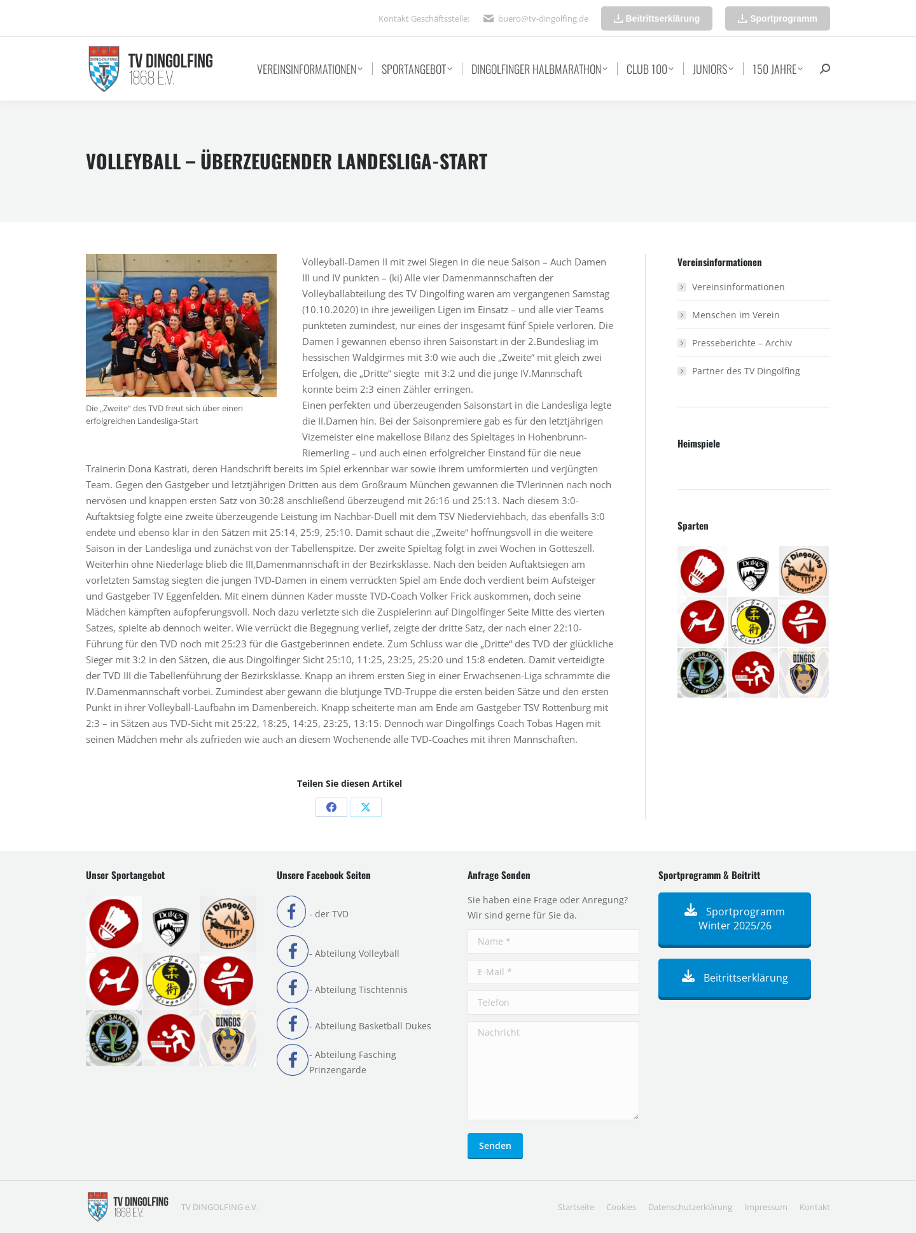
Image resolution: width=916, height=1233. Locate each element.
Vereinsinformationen (738, 287)
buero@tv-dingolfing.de (543, 18)
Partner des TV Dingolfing (746, 371)
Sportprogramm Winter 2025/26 (734, 919)
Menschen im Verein (736, 315)
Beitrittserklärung (735, 978)
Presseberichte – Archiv (742, 343)
